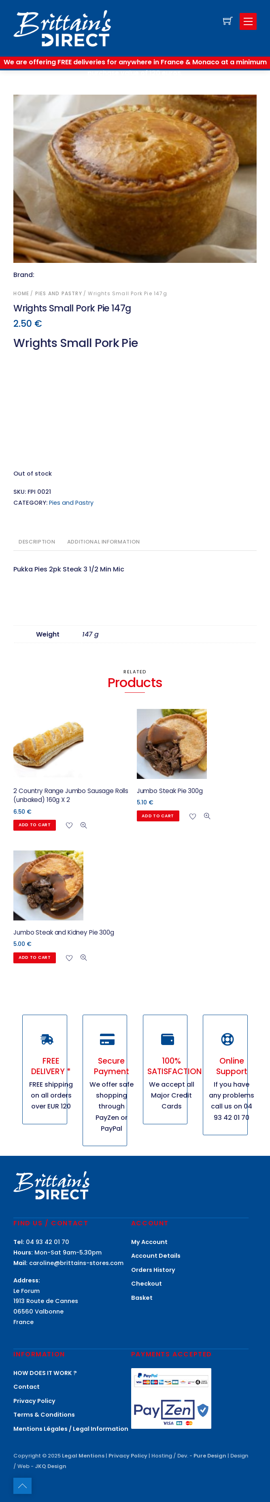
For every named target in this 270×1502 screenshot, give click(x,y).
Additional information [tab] (103, 541)
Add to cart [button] (35, 825)
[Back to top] (22, 1486)
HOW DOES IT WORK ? (45, 1373)
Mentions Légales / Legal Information (70, 1429)
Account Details (156, 1256)
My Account (149, 1242)
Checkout (146, 1284)
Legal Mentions (83, 1456)
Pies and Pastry (58, 293)
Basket (142, 1298)
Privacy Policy (34, 1401)
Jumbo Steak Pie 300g (170, 791)
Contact (26, 1387)
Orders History (153, 1270)
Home (21, 293)
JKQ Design (50, 1466)
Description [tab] (37, 541)
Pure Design (209, 1456)
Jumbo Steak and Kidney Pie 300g (63, 932)
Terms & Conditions (44, 1415)
